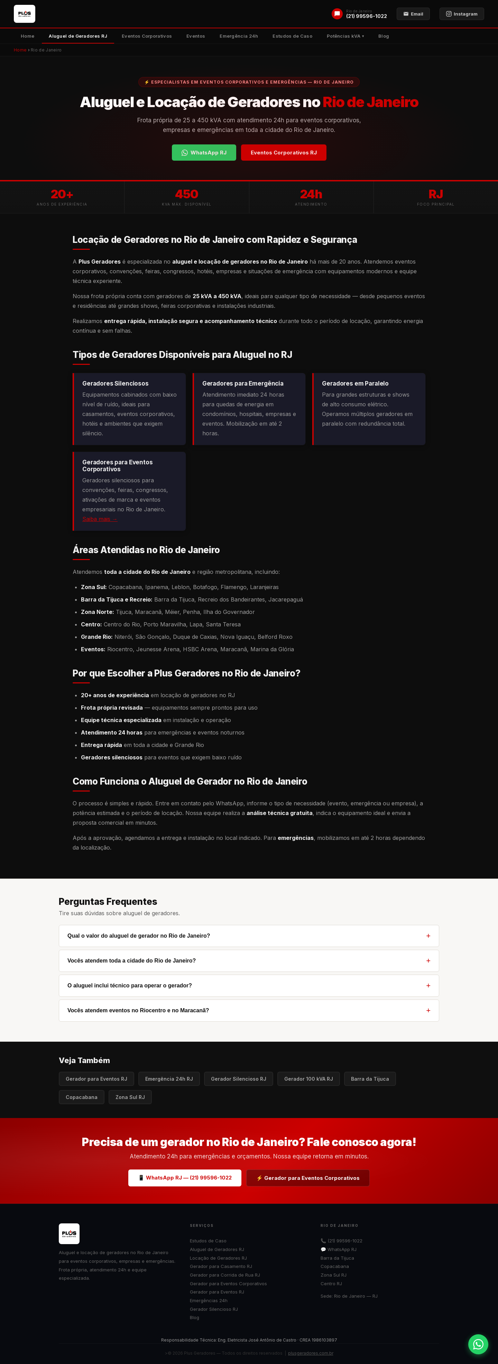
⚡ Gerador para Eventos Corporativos (308, 1178)
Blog (383, 36)
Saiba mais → (100, 518)
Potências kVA (343, 36)
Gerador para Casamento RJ (221, 1266)
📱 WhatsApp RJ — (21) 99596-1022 (185, 1177)
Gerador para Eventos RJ (96, 1079)
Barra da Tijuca (370, 1079)
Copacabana (82, 1097)
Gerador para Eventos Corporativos (228, 1283)
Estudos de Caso (292, 36)
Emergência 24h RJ (169, 1079)
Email (413, 14)
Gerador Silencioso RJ (238, 1079)
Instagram (462, 14)
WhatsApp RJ (204, 152)
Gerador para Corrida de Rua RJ (225, 1275)
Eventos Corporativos (147, 36)
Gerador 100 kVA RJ (308, 1079)
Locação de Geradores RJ (218, 1258)
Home (27, 36)
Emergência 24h (239, 36)
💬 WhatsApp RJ (339, 1249)
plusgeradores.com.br (310, 1353)
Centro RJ (331, 1283)
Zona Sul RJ (130, 1097)
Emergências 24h (209, 1300)
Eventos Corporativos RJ (284, 152)
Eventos (195, 36)
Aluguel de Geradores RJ (78, 36)
